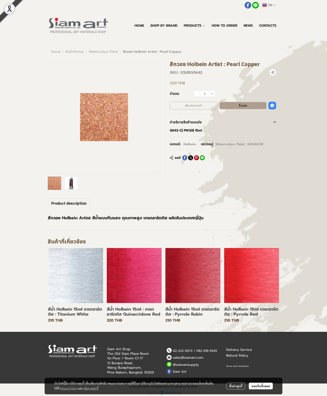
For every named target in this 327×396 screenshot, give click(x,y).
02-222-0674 (182, 350)
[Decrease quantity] (197, 93)
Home (55, 51)
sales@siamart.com (188, 357)
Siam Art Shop (119, 349)
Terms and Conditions (237, 366)
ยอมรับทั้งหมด (261, 386)
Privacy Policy (68, 388)
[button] (269, 5)
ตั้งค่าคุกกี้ (235, 386)
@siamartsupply (186, 364)
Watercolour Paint (103, 51)
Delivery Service (239, 349)
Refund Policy (237, 355)
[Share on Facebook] (184, 157)
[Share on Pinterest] (196, 157)
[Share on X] (190, 157)
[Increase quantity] (212, 93)
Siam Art (179, 371)
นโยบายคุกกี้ (90, 388)
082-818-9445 (206, 350)
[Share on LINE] (202, 157)
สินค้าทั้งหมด (74, 51)
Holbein (190, 144)
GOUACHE (255, 144)
